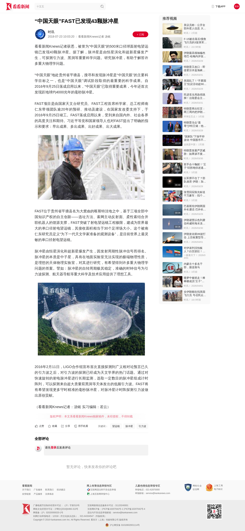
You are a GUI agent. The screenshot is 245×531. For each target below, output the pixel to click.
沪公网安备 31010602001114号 (122, 525)
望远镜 (116, 426)
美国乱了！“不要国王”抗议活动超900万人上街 (195, 82)
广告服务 (38, 489)
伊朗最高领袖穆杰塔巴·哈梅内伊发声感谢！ (195, 54)
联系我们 (49, 489)
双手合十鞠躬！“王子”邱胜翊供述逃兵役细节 (195, 166)
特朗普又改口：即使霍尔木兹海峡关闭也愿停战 (194, 68)
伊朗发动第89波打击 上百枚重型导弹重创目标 (195, 235)
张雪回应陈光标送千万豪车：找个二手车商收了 (194, 194)
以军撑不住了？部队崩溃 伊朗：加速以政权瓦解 (195, 180)
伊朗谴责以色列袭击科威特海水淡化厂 (194, 221)
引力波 (142, 426)
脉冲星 (129, 426)
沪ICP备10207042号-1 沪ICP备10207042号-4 (123, 509)
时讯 (51, 32)
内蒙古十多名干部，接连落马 (193, 265)
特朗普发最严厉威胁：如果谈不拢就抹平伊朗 (194, 152)
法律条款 (49, 494)
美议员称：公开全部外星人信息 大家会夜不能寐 (195, 26)
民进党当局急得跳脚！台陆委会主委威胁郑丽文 (194, 96)
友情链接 (26, 494)
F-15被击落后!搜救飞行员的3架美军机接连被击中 (195, 40)
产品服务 (38, 494)
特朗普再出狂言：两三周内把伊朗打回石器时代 (194, 110)
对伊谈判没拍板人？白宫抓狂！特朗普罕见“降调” (194, 249)
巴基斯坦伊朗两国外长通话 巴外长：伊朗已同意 (195, 207)
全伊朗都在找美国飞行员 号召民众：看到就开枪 (195, 293)
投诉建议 (61, 489)
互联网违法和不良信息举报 (101, 489)
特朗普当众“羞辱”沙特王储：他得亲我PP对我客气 (195, 124)
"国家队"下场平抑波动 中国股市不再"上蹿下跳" (194, 138)
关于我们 (26, 489)
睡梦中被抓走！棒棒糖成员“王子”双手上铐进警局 (194, 279)
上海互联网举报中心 (98, 494)
